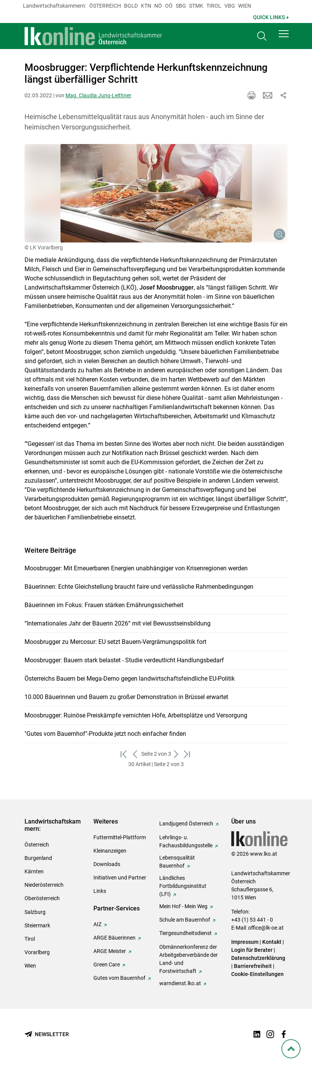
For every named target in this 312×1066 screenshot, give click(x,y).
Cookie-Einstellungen (257, 974)
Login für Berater (252, 950)
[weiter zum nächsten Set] (176, 754)
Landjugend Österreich (186, 823)
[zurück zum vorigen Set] (135, 754)
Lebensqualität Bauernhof (177, 862)
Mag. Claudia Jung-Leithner (98, 95)
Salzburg (35, 912)
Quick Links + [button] (271, 17)
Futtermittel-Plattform (119, 837)
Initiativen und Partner (119, 877)
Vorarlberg (37, 952)
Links (99, 891)
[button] (284, 35)
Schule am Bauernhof (184, 920)
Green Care (106, 964)
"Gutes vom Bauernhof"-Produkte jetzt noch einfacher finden (105, 733)
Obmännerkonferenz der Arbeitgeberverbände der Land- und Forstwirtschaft (188, 959)
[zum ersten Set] (124, 754)
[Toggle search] (261, 37)
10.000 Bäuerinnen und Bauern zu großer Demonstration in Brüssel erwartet (126, 697)
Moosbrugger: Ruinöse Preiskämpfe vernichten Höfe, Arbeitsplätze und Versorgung (136, 715)
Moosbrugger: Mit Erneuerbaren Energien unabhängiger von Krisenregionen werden (136, 568)
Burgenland (38, 858)
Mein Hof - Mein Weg (183, 906)
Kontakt (271, 942)
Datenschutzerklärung (258, 958)
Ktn (146, 6)
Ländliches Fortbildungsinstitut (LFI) (182, 886)
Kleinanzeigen (109, 851)
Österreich (105, 6)
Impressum (244, 942)
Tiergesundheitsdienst (185, 933)
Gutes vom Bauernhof (119, 978)
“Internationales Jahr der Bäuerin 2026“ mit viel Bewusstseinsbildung (118, 623)
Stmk (196, 6)
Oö (169, 6)
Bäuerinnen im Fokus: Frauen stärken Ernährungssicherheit (104, 605)
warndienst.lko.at (180, 983)
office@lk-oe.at (266, 928)
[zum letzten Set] (188, 754)
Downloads (106, 864)
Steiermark (37, 925)
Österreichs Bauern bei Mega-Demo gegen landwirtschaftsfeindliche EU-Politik (130, 678)
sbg (181, 6)
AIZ (97, 924)
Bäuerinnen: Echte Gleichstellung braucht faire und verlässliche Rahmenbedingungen (139, 586)
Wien (244, 6)
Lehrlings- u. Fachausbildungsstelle (185, 841)
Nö (158, 6)
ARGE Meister (109, 951)
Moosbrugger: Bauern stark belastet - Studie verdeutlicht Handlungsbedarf (124, 660)
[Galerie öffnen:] (156, 193)
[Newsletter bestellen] (47, 1034)
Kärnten (34, 871)
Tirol (213, 6)
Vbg (229, 6)
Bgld (131, 6)
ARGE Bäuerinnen (114, 938)
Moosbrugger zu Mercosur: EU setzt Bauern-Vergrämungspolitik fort (115, 641)
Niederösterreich (44, 885)
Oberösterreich (42, 898)
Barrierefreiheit (253, 966)
